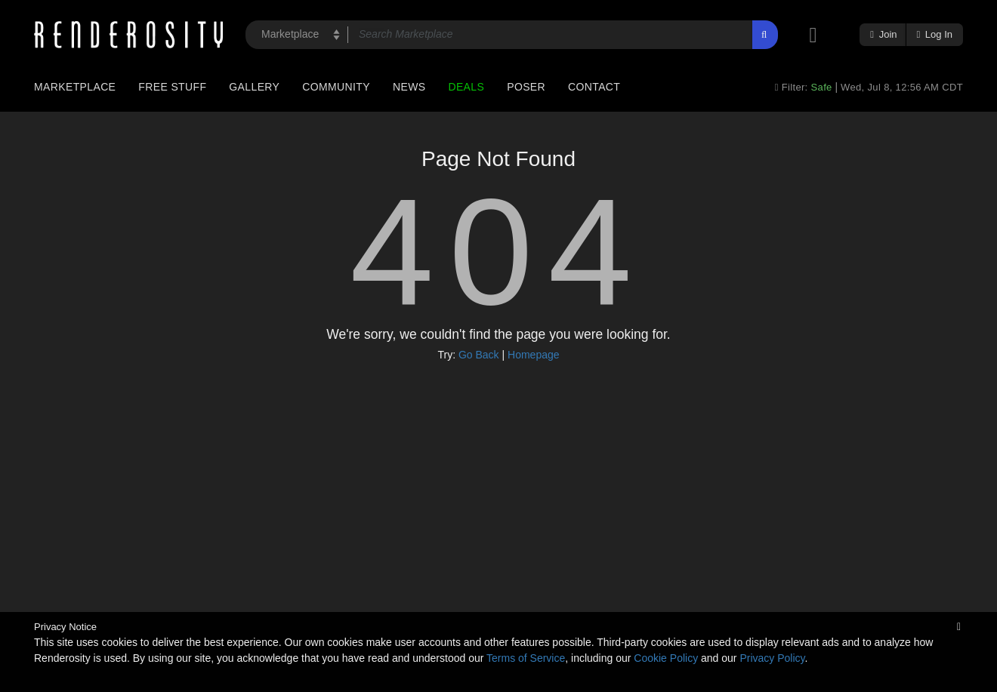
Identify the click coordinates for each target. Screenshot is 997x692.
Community (336, 87)
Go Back (478, 355)
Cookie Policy (666, 658)
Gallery (254, 87)
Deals (466, 87)
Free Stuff (172, 87)
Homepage (534, 355)
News (409, 87)
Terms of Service (525, 658)
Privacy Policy (771, 658)
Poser (526, 87)
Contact (594, 87)
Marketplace (75, 87)
